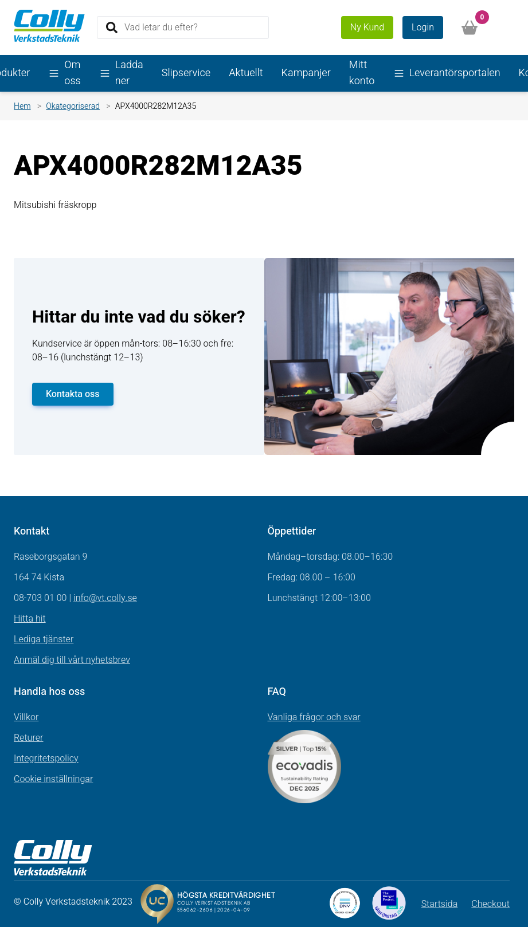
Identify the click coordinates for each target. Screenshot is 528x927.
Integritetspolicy (46, 758)
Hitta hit (30, 619)
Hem (22, 106)
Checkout (490, 904)
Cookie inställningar (53, 779)
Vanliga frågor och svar (314, 717)
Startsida (439, 904)
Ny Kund (367, 27)
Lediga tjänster (43, 639)
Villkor (26, 717)
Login (423, 27)
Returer (29, 738)
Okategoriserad (73, 106)
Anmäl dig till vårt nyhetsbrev (72, 660)
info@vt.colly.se (105, 598)
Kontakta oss (73, 394)
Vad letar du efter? (161, 27)
